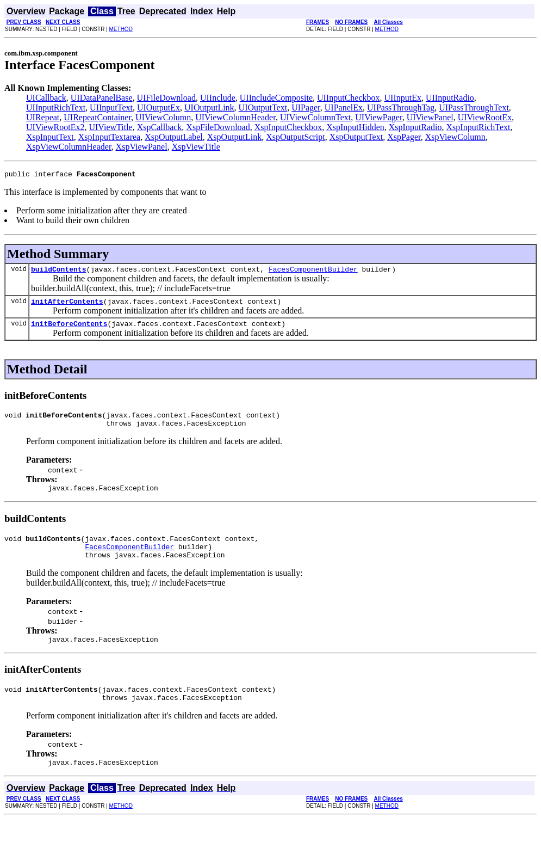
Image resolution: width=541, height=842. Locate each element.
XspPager (404, 137)
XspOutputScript (295, 137)
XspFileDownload (218, 127)
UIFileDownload (165, 97)
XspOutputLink (234, 137)
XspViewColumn (455, 137)
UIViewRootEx (485, 117)
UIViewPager (378, 117)
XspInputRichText (478, 127)
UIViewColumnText (315, 117)
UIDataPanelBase (102, 97)
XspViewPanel (141, 146)
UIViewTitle (110, 127)
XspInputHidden (355, 127)
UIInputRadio (450, 97)
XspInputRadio (415, 127)
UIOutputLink (209, 107)
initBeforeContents (69, 330)
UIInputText (111, 107)
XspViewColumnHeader (68, 146)
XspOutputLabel (174, 137)
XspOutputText (356, 137)
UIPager (305, 107)
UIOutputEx (158, 107)
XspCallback (159, 127)
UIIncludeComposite (276, 97)
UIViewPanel (430, 117)
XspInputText (50, 137)
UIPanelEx (344, 107)
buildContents (58, 272)
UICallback (46, 97)
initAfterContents (67, 306)
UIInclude (217, 97)
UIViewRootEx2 (55, 127)
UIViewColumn (163, 117)
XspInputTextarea (109, 137)
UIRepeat (42, 117)
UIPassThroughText (474, 107)
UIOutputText (263, 107)
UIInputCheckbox (348, 97)
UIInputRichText (55, 107)
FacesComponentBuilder (313, 272)
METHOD (121, 29)
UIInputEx (402, 97)
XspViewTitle (196, 146)
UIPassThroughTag (400, 107)
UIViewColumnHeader (235, 117)
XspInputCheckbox (288, 127)
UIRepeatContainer (97, 117)
